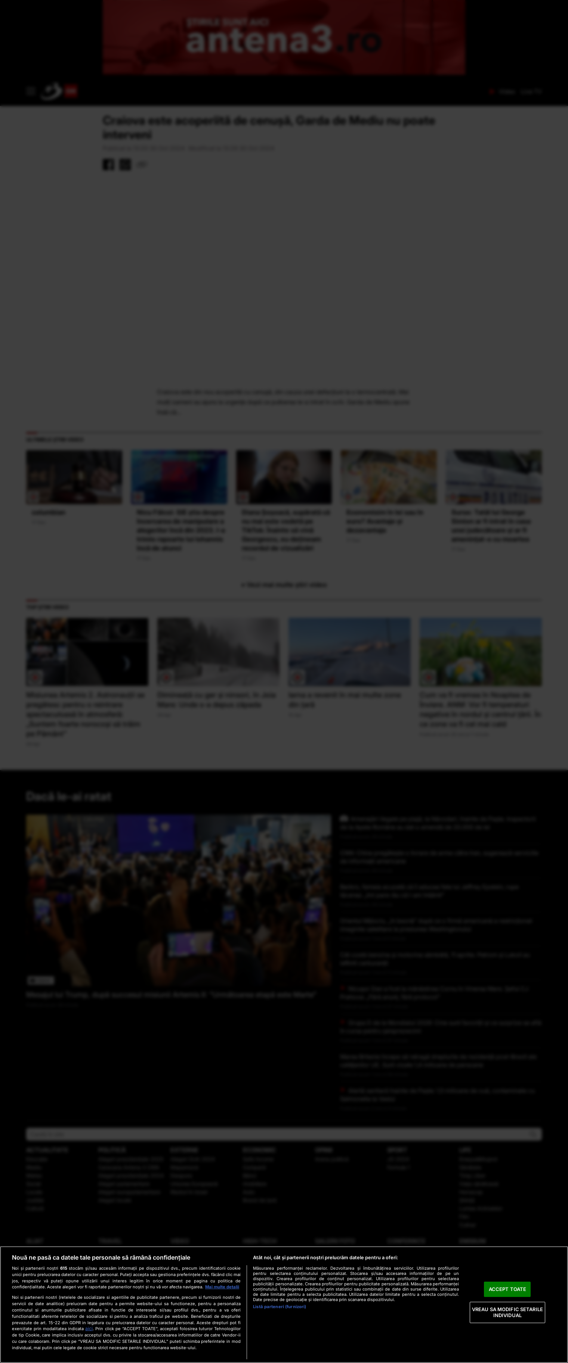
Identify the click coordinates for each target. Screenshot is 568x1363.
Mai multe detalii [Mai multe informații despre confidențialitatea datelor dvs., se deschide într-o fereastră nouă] (222, 1286)
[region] (284, 1304)
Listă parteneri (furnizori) (279, 1306)
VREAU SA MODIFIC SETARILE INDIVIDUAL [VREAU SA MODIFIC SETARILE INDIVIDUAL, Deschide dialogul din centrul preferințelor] (507, 1312)
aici (89, 1328)
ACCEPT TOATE (508, 1289)
